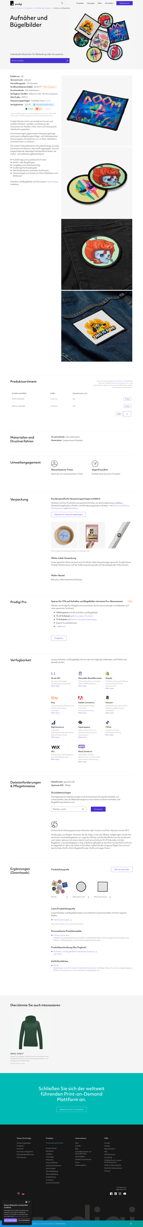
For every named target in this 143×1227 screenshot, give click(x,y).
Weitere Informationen (21, 1216)
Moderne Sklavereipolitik (112, 1165)
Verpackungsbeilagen (24, 1143)
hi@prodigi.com (121, 1189)
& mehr (48, 100)
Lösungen (91, 3)
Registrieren (124, 3)
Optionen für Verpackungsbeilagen (68, 514)
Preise (127, 399)
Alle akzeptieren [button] (10, 1220)
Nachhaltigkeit (80, 1157)
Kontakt (78, 1146)
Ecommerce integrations (25, 1152)
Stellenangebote (80, 1165)
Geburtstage (52, 181)
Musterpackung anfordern (54, 1143)
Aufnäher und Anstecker (43, 8)
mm (119, 414)
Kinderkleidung (51, 1177)
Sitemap (107, 1171)
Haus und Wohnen (52, 1163)
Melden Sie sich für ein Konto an (116, 383)
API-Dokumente (109, 1154)
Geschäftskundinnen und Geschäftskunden (83, 1153)
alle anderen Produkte (83, 616)
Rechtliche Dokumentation (113, 1168)
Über (100, 3)
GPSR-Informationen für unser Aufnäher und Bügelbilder (75, 970)
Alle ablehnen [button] (24, 1220)
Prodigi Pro (58, 638)
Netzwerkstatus (109, 1149)
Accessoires (29, 8)
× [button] (29, 1202)
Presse (77, 1162)
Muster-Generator (62, 935)
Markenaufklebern (121, 505)
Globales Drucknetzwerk (83, 1159)
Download (98, 809)
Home (12, 8)
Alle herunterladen (121, 869)
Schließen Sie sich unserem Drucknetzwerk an (113, 1161)
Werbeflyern (73, 508)
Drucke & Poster (51, 1148)
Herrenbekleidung (52, 1171)
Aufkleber (49, 1154)
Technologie (50, 1157)
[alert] (17, 1212)
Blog (76, 1149)
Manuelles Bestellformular (25, 1154)
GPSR (56, 965)
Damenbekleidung (52, 1174)
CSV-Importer (21, 1157)
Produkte (80, 3)
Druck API (20, 1149)
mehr (63, 626)
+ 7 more (47, 109)
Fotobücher (50, 1160)
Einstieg (107, 1146)
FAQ (105, 1152)
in (127, 414)
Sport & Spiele (50, 1168)
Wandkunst (49, 1151)
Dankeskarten (57, 508)
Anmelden (109, 3)
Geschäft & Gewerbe (52, 1183)
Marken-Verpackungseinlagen (84, 619)
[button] (123, 413)
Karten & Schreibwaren (53, 1165)
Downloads (108, 1157)
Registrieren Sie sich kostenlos (71, 1109)
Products (20, 8)
